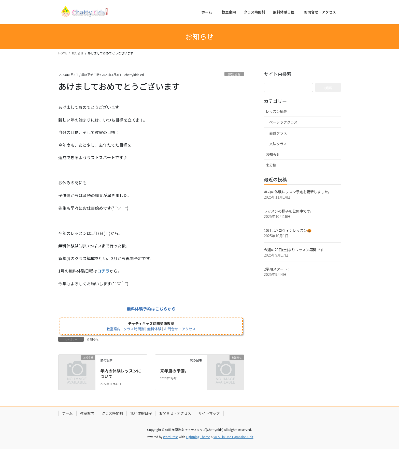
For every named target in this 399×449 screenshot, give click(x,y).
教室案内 (87, 413)
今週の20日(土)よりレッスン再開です (294, 249)
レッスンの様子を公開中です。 (289, 211)
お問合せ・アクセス (175, 413)
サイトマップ (209, 413)
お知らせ (234, 74)
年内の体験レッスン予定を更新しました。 (298, 191)
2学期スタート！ (277, 269)
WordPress (170, 437)
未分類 (271, 165)
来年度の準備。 (174, 371)
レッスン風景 (276, 111)
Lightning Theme (198, 437)
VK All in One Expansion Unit (233, 437)
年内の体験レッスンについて (120, 373)
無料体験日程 (141, 413)
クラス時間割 (112, 413)
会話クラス (278, 133)
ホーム (67, 413)
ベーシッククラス (283, 122)
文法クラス (278, 143)
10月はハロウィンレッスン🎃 (287, 230)
